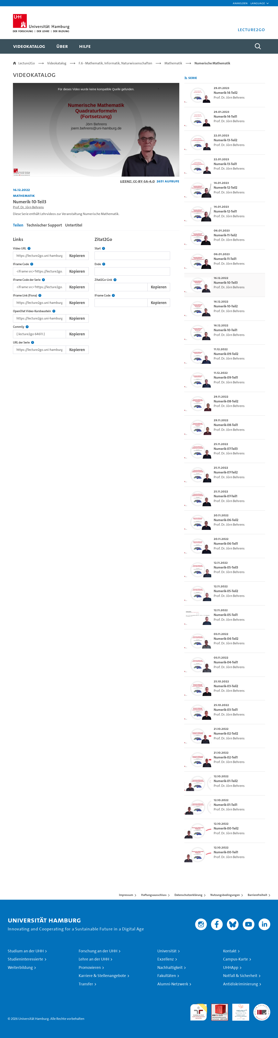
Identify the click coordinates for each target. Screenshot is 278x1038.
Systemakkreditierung (261, 1006)
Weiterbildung (20, 967)
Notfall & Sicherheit (240, 975)
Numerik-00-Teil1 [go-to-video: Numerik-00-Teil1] (226, 852)
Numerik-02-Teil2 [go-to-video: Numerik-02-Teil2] (226, 733)
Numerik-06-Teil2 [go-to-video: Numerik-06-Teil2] (226, 520)
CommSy (21, 327)
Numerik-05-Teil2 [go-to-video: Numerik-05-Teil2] (226, 591)
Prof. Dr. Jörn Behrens (28, 207)
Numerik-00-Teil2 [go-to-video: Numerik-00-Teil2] (226, 828)
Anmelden (240, 3)
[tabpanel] (96, 294)
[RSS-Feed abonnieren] (185, 78)
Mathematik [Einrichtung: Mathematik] (24, 195)
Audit (215, 1006)
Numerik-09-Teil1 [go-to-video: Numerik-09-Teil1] (226, 377)
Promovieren (90, 967)
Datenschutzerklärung (188, 895)
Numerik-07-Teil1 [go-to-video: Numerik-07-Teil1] (225, 496)
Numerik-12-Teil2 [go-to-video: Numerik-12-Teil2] (225, 187)
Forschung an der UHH (98, 951)
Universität (167, 951)
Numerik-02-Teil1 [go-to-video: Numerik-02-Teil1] (226, 757)
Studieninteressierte (25, 959)
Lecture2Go (26, 63)
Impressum (126, 895)
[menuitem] (29, 46)
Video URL (21, 248)
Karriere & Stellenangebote (102, 975)
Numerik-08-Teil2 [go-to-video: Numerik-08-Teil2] (226, 401)
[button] (257, 3)
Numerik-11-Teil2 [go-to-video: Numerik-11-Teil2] (225, 235)
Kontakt (229, 951)
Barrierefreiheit (257, 895)
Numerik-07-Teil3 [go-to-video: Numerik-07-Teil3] (226, 448)
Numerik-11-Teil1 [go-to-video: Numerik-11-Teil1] (225, 259)
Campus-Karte (235, 959)
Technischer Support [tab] (44, 225)
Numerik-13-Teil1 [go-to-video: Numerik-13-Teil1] (225, 164)
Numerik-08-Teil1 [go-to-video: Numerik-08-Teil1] (226, 425)
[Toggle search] (257, 46)
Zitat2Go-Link (105, 280)
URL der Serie (23, 342)
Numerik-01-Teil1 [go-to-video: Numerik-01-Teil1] (225, 805)
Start (100, 248)
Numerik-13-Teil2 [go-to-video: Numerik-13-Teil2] (225, 140)
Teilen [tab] (18, 225)
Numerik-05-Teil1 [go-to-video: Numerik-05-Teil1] (226, 615)
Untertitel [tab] (73, 225)
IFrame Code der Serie (29, 280)
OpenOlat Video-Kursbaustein (34, 311)
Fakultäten (166, 975)
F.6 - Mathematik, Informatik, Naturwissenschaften (115, 63)
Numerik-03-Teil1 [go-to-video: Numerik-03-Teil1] (226, 709)
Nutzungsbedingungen (225, 895)
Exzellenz (165, 959)
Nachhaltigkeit (170, 967)
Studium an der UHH (26, 951)
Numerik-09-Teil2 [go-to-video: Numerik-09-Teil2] (226, 354)
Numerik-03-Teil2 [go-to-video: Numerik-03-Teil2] (226, 686)
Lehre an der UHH (94, 959)
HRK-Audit (239, 1006)
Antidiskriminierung (240, 984)
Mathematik (173, 63)
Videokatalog (56, 63)
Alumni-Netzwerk (172, 984)
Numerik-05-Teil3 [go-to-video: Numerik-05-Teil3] (226, 567)
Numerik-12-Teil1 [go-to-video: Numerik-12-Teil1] (225, 211)
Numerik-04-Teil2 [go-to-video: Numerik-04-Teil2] (226, 638)
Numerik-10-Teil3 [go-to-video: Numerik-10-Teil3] (226, 282)
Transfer (86, 984)
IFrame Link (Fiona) (27, 295)
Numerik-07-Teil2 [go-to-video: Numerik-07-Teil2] (226, 472)
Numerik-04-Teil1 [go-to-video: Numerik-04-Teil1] (226, 662)
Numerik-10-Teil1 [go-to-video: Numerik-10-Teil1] (225, 330)
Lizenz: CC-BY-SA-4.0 (137, 181)
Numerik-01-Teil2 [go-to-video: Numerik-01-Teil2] (226, 781)
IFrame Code (23, 264)
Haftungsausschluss (154, 895)
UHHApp (230, 967)
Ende (100, 264)
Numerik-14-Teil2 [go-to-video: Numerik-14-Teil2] (226, 92)
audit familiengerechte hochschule (198, 1011)
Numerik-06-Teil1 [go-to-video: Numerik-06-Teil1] (226, 543)
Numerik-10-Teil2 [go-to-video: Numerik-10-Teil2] (226, 306)
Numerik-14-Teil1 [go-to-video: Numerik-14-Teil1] (225, 116)
